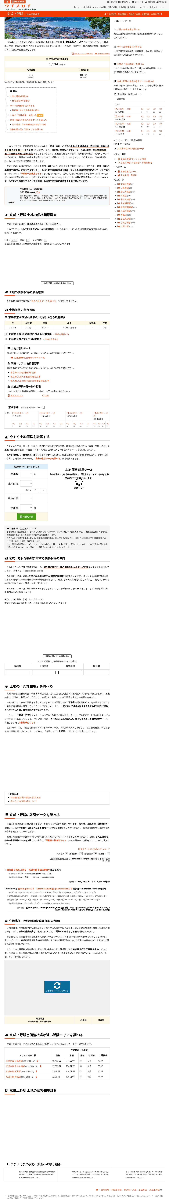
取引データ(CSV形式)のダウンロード (94, 849)
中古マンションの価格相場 (82, 53)
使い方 (77, 7)
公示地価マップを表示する (57, 987)
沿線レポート (157, 7)
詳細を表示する (61, 334)
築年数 (14, 474)
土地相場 (122, 7)
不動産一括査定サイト (31, 173)
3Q (20, 423)
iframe (83, 113)
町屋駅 (18, 1071)
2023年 (74, 412)
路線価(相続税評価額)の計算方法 (26, 797)
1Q (33, 423)
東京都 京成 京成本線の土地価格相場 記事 (30, 380)
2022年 (123, 131)
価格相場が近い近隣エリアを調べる (26, 129)
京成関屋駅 (124, 203)
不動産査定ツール (127, 171)
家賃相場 (133, 7)
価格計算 (112, 2)
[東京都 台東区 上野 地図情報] (25, 869)
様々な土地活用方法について (24, 801)
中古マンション (15, 395)
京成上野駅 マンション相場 (131, 158)
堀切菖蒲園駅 (125, 207)
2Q (27, 423)
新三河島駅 (124, 191)
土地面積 (13, 483)
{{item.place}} (25, 888)
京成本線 (145, 14)
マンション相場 (99, 7)
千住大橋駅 (20, 1066)
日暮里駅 (19, 1060)
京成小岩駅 (124, 222)
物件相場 (87, 7)
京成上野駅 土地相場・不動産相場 (134, 162)
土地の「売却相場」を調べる (23, 115)
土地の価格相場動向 (19, 96)
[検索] (7, 1)
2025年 (20, 412)
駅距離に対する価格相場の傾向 (25, 110)
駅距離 (14, 507)
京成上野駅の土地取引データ (130, 148)
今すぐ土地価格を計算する (22, 105)
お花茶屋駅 (124, 211)
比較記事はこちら (27, 722)
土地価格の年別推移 (20, 100)
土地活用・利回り (127, 175)
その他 (144, 7)
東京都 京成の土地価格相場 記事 (26, 376)
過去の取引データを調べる (43, 301)
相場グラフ (124, 2)
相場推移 (150, 2)
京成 (138, 14)
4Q (13, 423)
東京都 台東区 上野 (15, 869)
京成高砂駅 (124, 218)
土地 (45, 395)
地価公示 (161, 2)
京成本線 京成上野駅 (38, 869)
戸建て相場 (112, 7)
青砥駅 (18, 1076)
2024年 (47, 412)
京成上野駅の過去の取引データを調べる (28, 120)
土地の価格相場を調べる (128, 29)
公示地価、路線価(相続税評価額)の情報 (29, 124)
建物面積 (13, 498)
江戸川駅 (123, 226)
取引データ (137, 2)
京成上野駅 (124, 184)
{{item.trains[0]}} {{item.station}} (53, 888)
